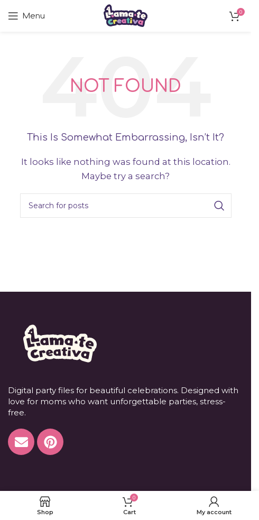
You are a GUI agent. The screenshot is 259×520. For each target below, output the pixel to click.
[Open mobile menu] (26, 15)
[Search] (126, 205)
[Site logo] (125, 15)
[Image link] (58, 343)
